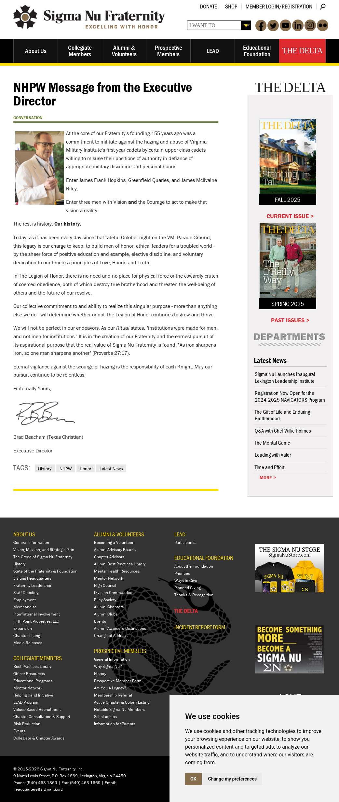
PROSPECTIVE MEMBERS (120, 651)
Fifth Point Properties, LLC (36, 621)
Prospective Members (168, 50)
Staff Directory (25, 592)
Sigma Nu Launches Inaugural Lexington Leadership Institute (285, 377)
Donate (208, 6)
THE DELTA (186, 611)
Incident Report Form (199, 627)
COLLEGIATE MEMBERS (37, 658)
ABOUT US (24, 534)
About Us (36, 51)
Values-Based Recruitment (37, 709)
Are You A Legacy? (110, 688)
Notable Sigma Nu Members (119, 709)
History (44, 469)
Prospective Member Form (118, 681)
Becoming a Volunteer (113, 542)
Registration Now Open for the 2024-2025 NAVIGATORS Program (290, 396)
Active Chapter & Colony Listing (121, 702)
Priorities (182, 573)
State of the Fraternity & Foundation (45, 571)
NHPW (66, 469)
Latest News (111, 469)
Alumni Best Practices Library (119, 564)
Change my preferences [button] (232, 778)
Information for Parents (114, 723)
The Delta (302, 50)
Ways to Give (185, 580)
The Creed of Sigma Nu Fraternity (42, 557)
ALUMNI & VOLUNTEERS (119, 534)
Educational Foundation (257, 50)
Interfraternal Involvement (36, 614)
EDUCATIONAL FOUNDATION (203, 557)
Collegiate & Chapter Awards (38, 738)
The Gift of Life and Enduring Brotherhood (282, 415)
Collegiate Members (80, 50)
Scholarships (105, 716)
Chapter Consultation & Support (41, 716)
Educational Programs (32, 681)
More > (268, 477)
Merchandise (25, 607)
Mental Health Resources (116, 571)
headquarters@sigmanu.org (37, 789)
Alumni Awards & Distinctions (120, 628)
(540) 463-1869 (42, 782)
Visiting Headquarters (32, 578)
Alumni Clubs (105, 614)
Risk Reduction (26, 723)
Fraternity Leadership (32, 585)
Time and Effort (269, 467)
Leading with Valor (273, 454)
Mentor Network (28, 688)
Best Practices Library (32, 666)
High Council (105, 585)
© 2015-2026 (26, 769)
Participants (185, 542)
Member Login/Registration (279, 6)
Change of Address (111, 635)
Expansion (22, 628)
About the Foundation (193, 566)
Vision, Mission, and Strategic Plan (43, 549)
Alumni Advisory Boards (115, 549)
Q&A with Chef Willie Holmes (283, 430)
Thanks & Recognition (193, 595)
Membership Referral (113, 695)
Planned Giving (187, 587)
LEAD (213, 51)
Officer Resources (29, 673)
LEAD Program (25, 702)
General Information (31, 542)
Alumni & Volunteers (124, 50)
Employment (24, 599)
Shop (231, 6)
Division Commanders (113, 592)
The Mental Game (272, 442)
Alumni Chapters (109, 607)
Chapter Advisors (109, 557)
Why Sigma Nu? (108, 666)
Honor (85, 469)
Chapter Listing (26, 635)
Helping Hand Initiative (33, 695)
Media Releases (27, 642)
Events (19, 731)
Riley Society (105, 599)
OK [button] (193, 778)
